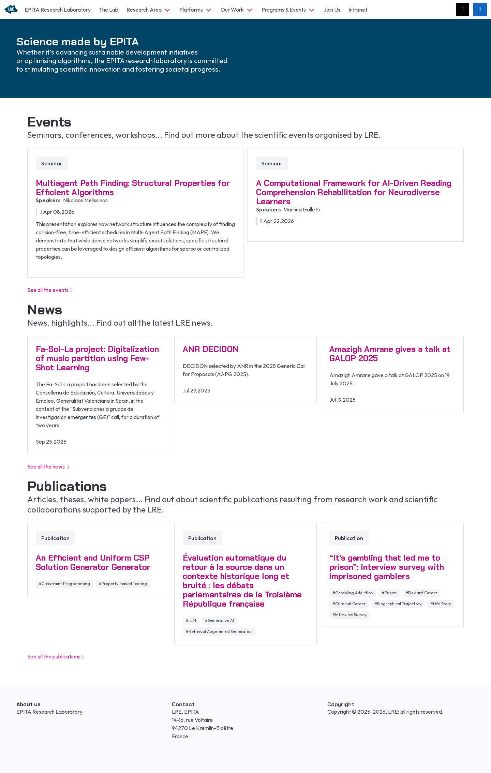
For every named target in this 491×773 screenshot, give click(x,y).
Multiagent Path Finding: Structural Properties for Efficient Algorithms (133, 187)
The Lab (108, 9)
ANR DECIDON (211, 349)
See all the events (50, 289)
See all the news (48, 466)
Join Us (332, 9)
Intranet (357, 9)
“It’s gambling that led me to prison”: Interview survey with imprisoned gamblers (386, 566)
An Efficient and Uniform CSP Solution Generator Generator (93, 562)
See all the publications (56, 656)
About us (28, 704)
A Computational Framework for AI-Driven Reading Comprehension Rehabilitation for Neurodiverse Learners (353, 192)
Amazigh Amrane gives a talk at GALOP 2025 (389, 353)
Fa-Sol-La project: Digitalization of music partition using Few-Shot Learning (97, 358)
